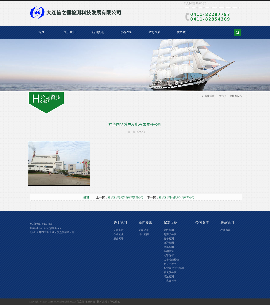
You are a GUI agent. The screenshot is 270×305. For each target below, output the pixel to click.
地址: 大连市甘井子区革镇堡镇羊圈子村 (52, 232)
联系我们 (201, 3)
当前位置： (210, 96)
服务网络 (118, 238)
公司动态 (144, 230)
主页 (221, 96)
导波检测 (169, 276)
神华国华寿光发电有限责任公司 (125, 197)
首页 (41, 32)
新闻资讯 (98, 32)
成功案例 (235, 96)
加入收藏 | (190, 3)
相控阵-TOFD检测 (174, 268)
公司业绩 (118, 230)
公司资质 (154, 32)
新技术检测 (170, 263)
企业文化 (118, 234)
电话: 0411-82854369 (41, 223)
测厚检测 (169, 247)
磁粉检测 (169, 238)
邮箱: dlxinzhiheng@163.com (45, 228)
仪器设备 (126, 32)
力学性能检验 (171, 259)
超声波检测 (170, 234)
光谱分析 (169, 255)
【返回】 (87, 197)
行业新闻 (144, 234)
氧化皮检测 (170, 272)
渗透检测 (169, 242)
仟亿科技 (115, 301)
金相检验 (169, 251)
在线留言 (225, 230)
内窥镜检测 (170, 280)
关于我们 (70, 32)
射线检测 (169, 230)
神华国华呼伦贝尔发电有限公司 (176, 197)
